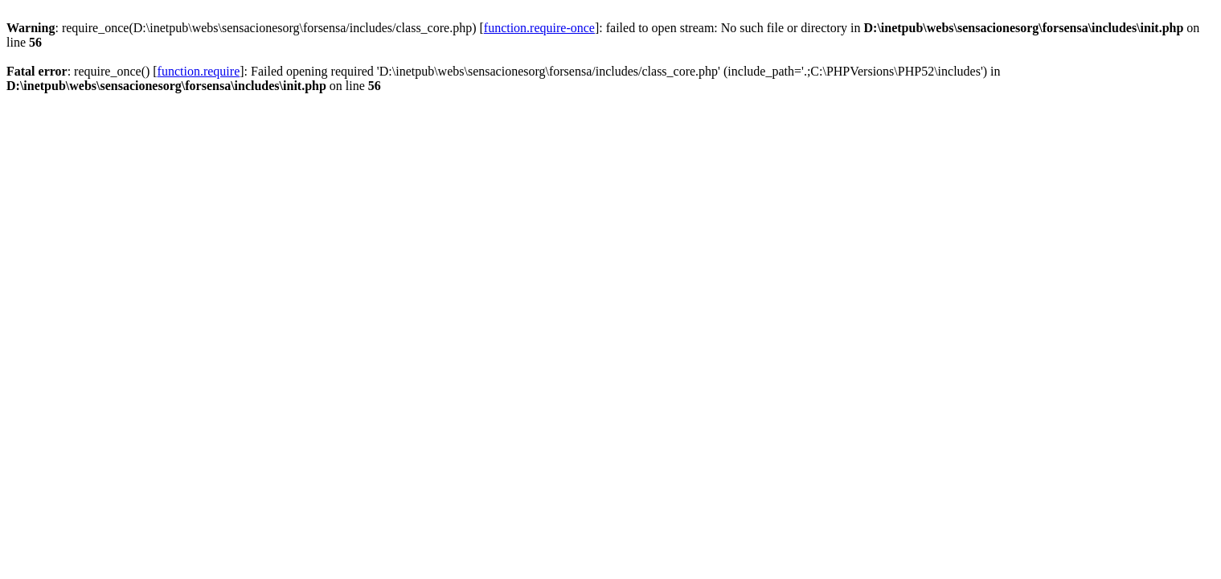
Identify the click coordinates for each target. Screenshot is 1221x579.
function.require (199, 71)
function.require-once (539, 28)
